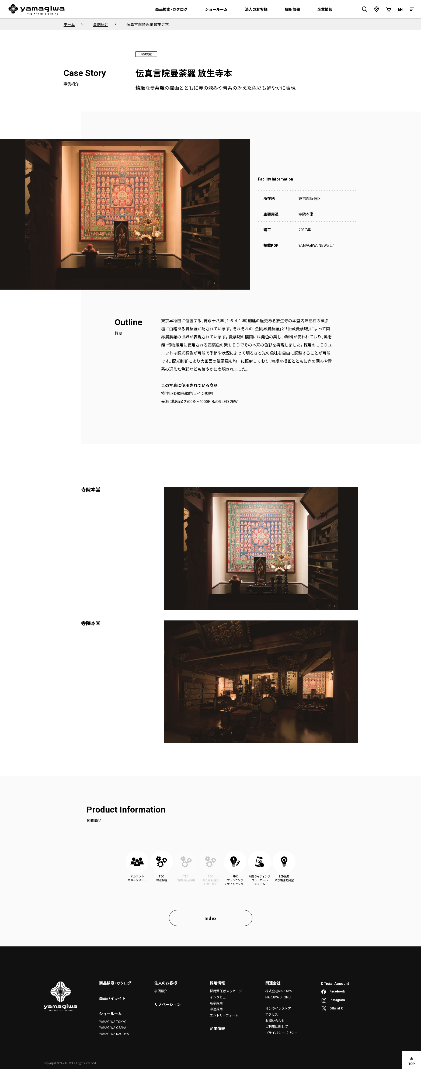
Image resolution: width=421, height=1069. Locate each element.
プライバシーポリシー (281, 1032)
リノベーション (167, 1004)
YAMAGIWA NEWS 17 (316, 245)
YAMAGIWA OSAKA (112, 1027)
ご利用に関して (276, 1026)
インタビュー (219, 997)
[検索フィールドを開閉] (365, 9)
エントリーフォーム (224, 1015)
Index (210, 918)
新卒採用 (216, 1003)
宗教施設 (146, 54)
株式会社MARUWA (278, 990)
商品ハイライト (112, 998)
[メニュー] (412, 9)
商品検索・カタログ (115, 982)
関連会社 (272, 982)
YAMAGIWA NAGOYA (114, 1033)
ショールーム (110, 1013)
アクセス (271, 1014)
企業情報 (217, 1028)
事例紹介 (160, 990)
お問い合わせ (275, 1020)
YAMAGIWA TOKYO (113, 1021)
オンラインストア (278, 1008)
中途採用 (216, 1008)
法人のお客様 (165, 982)
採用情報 (217, 982)
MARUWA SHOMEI (278, 997)
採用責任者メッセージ (226, 990)
